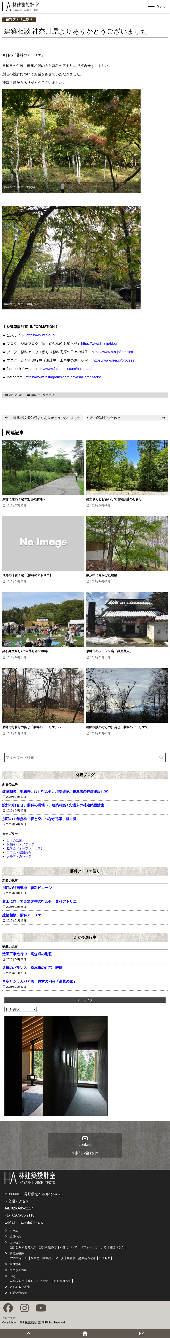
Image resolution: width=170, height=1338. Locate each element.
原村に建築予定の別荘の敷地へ (24, 499)
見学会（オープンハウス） (25, 848)
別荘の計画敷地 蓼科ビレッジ (27, 888)
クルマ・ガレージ (19, 856)
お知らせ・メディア (21, 844)
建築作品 (15, 1236)
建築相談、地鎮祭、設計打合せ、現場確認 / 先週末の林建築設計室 (55, 791)
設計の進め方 (48, 1247)
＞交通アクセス (16, 1201)
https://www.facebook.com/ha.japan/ (63, 369)
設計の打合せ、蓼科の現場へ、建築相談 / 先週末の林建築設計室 (53, 805)
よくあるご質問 (20, 1287)
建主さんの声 (18, 1270)
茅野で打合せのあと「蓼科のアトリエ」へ (31, 727)
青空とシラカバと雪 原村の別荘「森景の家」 (39, 981)
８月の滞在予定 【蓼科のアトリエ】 (27, 575)
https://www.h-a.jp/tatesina (112, 352)
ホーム (14, 1230)
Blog (12, 1276)
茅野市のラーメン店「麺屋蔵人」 (109, 651)
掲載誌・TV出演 (53, 1258)
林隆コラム (117, 1247)
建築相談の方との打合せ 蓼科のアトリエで (117, 727)
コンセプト (17, 1242)
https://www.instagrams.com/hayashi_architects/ (63, 377)
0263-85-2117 (22, 1208)
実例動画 (15, 1264)
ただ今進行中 (85, 937)
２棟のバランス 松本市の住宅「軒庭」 (34, 968)
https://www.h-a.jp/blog (99, 343)
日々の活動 (14, 840)
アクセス (104, 1258)
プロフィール (18, 1258)
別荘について (68, 1247)
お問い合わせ (18, 1292)
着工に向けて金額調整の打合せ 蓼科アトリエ (39, 901)
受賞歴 (35, 1258)
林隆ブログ (85, 775)
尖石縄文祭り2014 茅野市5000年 (25, 651)
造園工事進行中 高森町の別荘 (27, 954)
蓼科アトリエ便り (19, 19)
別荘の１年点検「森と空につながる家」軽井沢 (39, 819)
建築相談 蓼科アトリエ (21, 915)
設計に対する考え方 (23, 1247)
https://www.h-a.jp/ (40, 335)
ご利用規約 (8, 1318)
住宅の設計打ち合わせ (103, 418)
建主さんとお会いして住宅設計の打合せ (114, 499)
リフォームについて (93, 1247)
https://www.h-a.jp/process (113, 360)
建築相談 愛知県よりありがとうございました (47, 418)
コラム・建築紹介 (19, 852)
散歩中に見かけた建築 (101, 575)
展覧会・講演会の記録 (81, 1258)
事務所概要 (17, 1253)
